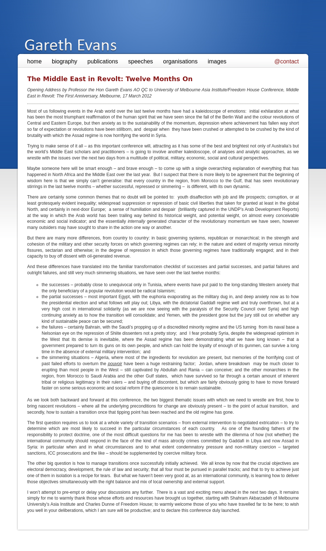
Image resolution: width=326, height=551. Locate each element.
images (217, 61)
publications (102, 61)
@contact (286, 61)
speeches (140, 61)
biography (64, 61)
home (34, 61)
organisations (180, 61)
